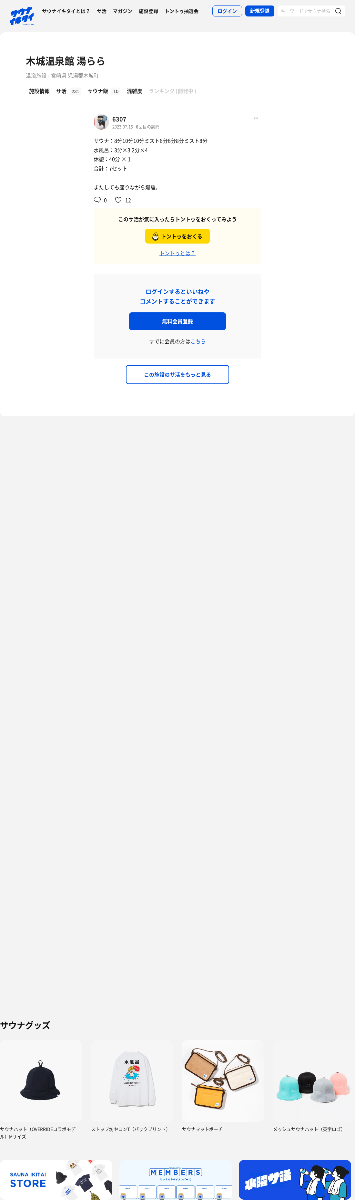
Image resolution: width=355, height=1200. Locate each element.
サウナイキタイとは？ (66, 11)
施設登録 (148, 11)
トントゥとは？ (177, 253)
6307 (119, 119)
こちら (198, 341)
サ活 (102, 11)
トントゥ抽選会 (181, 11)
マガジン (122, 11)
